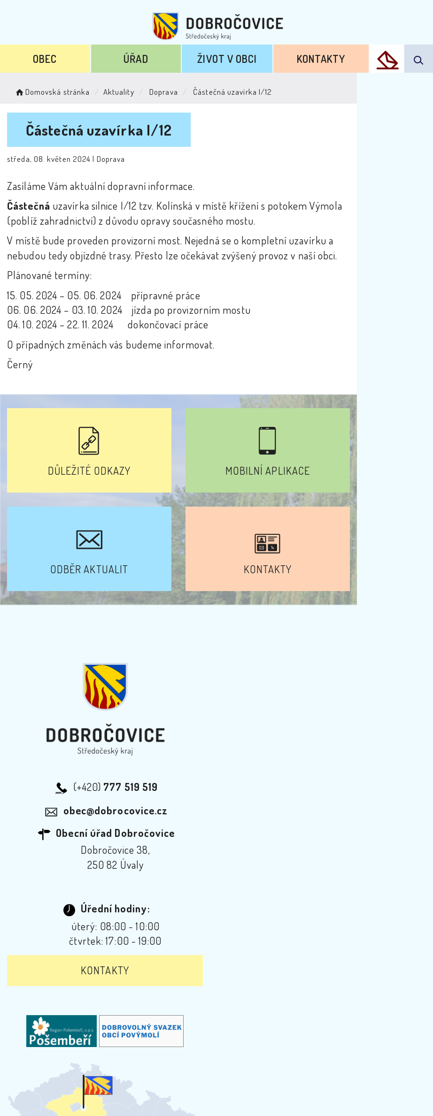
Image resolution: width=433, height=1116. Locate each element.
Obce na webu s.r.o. (249, 1079)
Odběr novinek (218, 1003)
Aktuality (118, 92)
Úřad (136, 58)
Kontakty (321, 58)
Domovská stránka (52, 92)
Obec (45, 58)
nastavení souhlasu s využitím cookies (311, 1094)
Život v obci (227, 58)
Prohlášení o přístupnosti (115, 1003)
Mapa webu (292, 1003)
